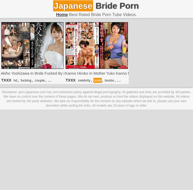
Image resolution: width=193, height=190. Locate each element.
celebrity (84, 80)
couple (40, 80)
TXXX (6, 80)
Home (62, 14)
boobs (109, 80)
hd (15, 80)
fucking (26, 80)
